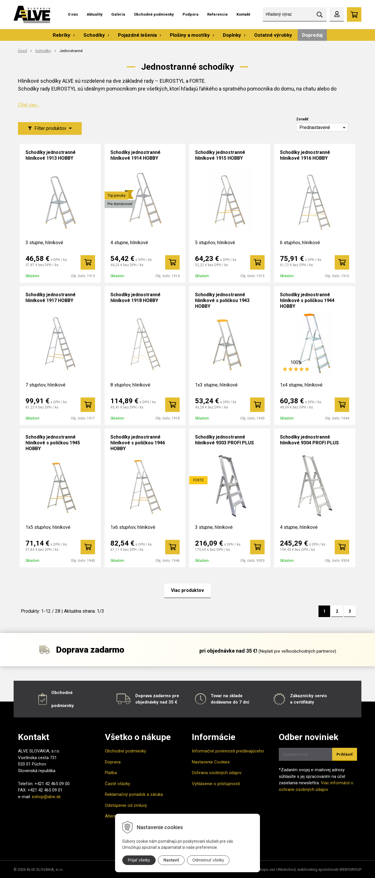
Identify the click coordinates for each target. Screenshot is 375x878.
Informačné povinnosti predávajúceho (228, 751)
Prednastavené (314, 127)
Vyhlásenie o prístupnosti (216, 783)
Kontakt (243, 14)
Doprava (113, 762)
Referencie (217, 14)
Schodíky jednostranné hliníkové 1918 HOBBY (135, 297)
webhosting (307, 869)
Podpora (191, 14)
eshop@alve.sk (46, 796)
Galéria (118, 14)
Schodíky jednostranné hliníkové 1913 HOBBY (51, 155)
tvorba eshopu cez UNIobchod (270, 869)
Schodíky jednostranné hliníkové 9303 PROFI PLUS (224, 440)
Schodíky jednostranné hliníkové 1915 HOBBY (220, 155)
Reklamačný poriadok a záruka (134, 794)
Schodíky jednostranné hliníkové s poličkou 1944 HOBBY (307, 300)
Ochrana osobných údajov (216, 772)
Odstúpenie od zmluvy (126, 805)
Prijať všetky (139, 860)
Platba (111, 772)
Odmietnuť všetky (208, 860)
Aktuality (95, 14)
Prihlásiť (344, 754)
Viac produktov (187, 590)
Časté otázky (117, 783)
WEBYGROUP (350, 869)
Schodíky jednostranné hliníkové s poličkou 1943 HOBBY (222, 300)
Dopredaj (312, 35)
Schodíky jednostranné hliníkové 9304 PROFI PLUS (309, 440)
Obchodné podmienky (154, 14)
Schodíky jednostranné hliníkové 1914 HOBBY (135, 155)
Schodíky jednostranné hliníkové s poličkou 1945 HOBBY (53, 442)
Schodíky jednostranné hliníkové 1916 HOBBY (305, 155)
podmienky (62, 705)
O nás (73, 14)
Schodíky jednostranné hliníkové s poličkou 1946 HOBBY (137, 442)
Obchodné (62, 692)
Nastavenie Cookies (211, 762)
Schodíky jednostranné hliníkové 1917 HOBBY (51, 297)
